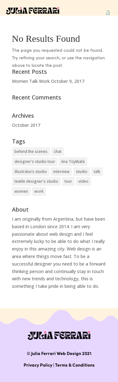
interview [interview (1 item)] (61, 171)
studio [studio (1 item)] (81, 171)
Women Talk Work (31, 81)
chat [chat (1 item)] (57, 151)
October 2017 (26, 125)
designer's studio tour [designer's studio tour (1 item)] (34, 161)
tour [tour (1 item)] (68, 181)
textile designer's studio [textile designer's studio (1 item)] (36, 181)
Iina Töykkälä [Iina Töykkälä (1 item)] (73, 161)
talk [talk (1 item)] (97, 171)
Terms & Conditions (75, 365)
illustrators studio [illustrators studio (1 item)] (30, 171)
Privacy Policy (38, 365)
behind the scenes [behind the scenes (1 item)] (31, 151)
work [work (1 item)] (38, 191)
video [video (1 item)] (83, 181)
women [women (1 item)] (21, 191)
